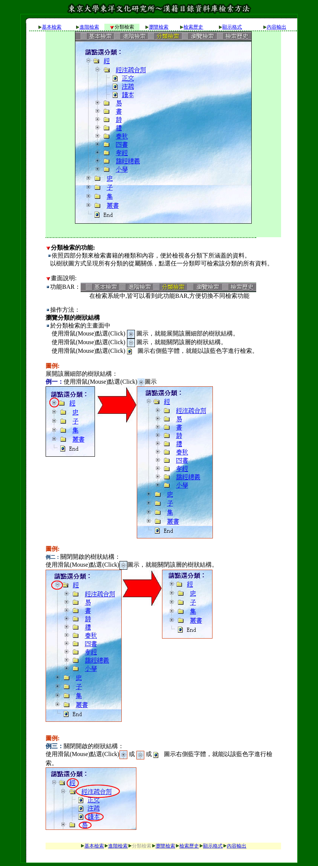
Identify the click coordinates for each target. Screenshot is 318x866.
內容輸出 (276, 27)
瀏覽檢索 (158, 27)
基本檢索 (51, 27)
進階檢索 (89, 27)
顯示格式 (232, 27)
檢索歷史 (193, 27)
